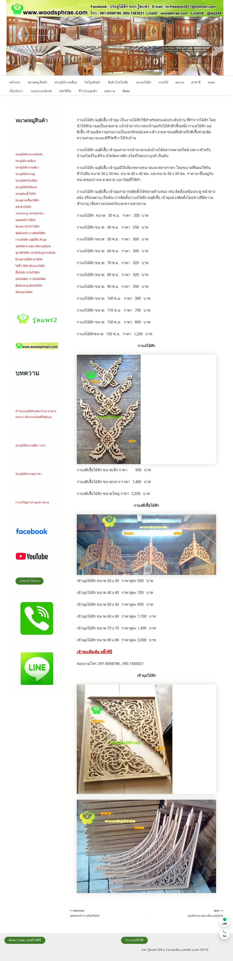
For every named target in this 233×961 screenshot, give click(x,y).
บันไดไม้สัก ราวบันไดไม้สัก (32, 283)
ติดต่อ (118, 91)
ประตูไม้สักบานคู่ (26, 174)
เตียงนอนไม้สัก (24, 296)
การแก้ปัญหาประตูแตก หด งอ (34, 512)
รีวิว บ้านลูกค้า (83, 91)
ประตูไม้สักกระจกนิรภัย (30, 154)
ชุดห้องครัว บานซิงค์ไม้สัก (32, 233)
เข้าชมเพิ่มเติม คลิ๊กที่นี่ (94, 652)
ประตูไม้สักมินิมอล (27, 187)
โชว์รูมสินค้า (87, 82)
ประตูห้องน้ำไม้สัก (26, 193)
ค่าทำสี (183, 82)
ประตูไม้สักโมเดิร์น (27, 180)
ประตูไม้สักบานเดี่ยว (28, 167)
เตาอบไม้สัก (135, 82)
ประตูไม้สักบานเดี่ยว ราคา (32, 455)
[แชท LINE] (225, 922)
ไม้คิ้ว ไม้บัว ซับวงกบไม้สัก (32, 270)
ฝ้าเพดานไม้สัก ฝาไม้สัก (30, 263)
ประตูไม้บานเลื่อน (62, 82)
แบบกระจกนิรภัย (39, 91)
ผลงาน (169, 82)
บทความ (103, 91)
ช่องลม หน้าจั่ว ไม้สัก (28, 226)
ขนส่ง (197, 82)
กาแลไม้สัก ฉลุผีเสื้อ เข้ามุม (32, 239)
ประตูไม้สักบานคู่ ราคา (30, 484)
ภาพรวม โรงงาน (31, 592)
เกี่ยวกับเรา (16, 91)
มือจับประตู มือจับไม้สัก (30, 290)
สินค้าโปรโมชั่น (111, 82)
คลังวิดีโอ (62, 91)
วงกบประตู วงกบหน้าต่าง (31, 213)
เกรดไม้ (154, 82)
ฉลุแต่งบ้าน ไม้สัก (26, 220)
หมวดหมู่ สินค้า (35, 82)
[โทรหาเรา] (225, 934)
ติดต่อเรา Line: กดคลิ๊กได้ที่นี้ (28, 939)
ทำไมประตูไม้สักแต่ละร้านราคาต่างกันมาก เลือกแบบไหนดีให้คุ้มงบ (36, 421)
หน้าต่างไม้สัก (24, 207)
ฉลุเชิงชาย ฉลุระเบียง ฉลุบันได (34, 246)
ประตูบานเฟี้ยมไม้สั (27, 200)
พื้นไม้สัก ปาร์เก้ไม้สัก (28, 277)
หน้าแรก (14, 82)
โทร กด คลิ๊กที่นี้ (137, 939)
